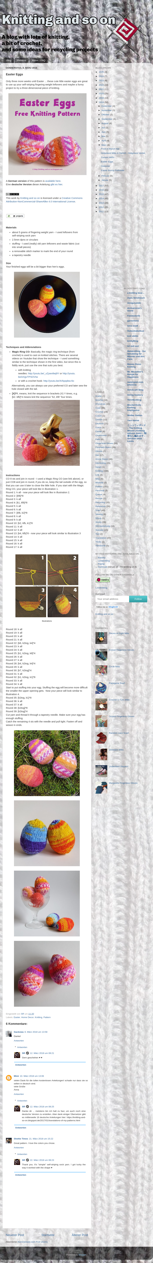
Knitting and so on (30, 198)
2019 (101, 98)
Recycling (100, 502)
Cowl (97, 408)
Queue (98, 494)
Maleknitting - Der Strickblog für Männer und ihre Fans (136, 355)
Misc (97, 479)
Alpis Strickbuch (136, 298)
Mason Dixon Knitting (134, 365)
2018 (101, 102)
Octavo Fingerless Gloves (121, 716)
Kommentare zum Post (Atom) (33, 1242)
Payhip (101, 564)
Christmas (100, 404)
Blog (8, 60)
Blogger (82, 1254)
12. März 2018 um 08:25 (42, 1106)
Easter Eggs (107, 161)
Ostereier (105, 166)
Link (97, 475)
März (104, 145)
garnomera (133, 320)
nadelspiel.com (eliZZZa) (135, 383)
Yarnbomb (100, 545)
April (104, 140)
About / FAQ (38, 60)
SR (23, 1053)
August (105, 123)
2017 (101, 185)
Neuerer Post (15, 1235)
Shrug (98, 518)
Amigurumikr (134, 303)
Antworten (19, 1040)
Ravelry (101, 557)
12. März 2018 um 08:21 (42, 1053)
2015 (101, 194)
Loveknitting (104, 561)
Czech (98, 416)
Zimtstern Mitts (116, 750)
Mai (104, 136)
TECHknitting (134, 400)
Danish (98, 419)
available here (52, 181)
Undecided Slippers (118, 766)
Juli (103, 127)
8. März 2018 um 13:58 (36, 1032)
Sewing (99, 514)
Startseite (47, 1235)
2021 (101, 89)
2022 (101, 85)
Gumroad (102, 567)
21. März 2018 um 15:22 (41, 1138)
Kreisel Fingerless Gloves (121, 650)
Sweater (99, 530)
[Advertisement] (31, 249)
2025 (101, 72)
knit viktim (132, 336)
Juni (104, 132)
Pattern (47, 1017)
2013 (101, 203)
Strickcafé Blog (135, 390)
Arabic (98, 396)
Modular (99, 482)
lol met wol (133, 346)
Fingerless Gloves (104, 443)
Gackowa (19, 1032)
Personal (99, 490)
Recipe (98, 498)
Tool (97, 534)
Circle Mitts (114, 666)
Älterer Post (80, 1235)
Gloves (98, 451)
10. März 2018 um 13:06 (32, 1076)
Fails (97, 439)
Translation (100, 538)
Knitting (38, 1017)
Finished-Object (103, 447)
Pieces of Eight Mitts (119, 633)
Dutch (98, 427)
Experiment (101, 435)
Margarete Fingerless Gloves (123, 783)
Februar (106, 176)
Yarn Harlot (133, 420)
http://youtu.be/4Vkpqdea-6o (58, 381)
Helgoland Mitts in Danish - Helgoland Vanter (123, 153)
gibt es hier (56, 184)
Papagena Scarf (117, 683)
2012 (101, 207)
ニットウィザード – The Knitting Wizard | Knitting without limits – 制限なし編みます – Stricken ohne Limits (136, 433)
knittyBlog (132, 341)
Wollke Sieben (134, 415)
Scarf (98, 510)
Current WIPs (107, 157)
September (107, 119)
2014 (101, 198)
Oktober (106, 114)
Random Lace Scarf (118, 733)
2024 (101, 76)
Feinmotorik (133, 316)
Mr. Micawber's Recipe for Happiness (135, 374)
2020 (101, 93)
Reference (100, 506)
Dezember (107, 106)
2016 (101, 190)
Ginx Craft (132, 326)
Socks (98, 522)
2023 (101, 80)
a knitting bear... (135, 293)
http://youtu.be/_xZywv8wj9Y (43, 373)
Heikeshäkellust (135, 331)
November (107, 110)
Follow (138, 599)
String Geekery (135, 395)
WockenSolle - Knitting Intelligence (134, 407)
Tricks (98, 542)
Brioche (99, 400)
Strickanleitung (102, 526)
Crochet (99, 412)
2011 (101, 211)
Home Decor (27, 1017)
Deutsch (99, 423)
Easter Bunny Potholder (113, 170)
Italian (98, 467)
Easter (17, 1017)
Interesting (100, 463)
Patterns (21, 60)
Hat (97, 455)
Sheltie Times (21, 1138)
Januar (105, 180)
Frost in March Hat (110, 149)
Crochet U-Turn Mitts (119, 700)
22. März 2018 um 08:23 (42, 1160)
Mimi (16, 1076)
